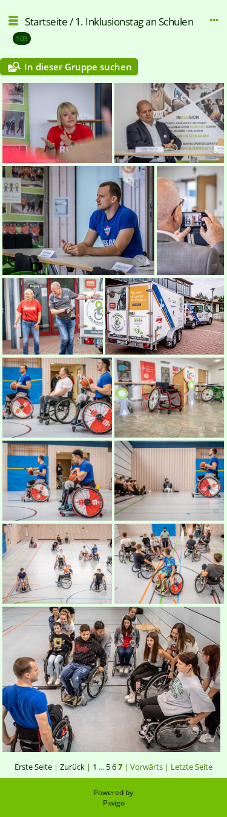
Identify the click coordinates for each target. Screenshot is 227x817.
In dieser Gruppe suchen (78, 67)
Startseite (46, 21)
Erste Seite (33, 766)
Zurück (72, 766)
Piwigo (114, 803)
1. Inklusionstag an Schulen (134, 21)
